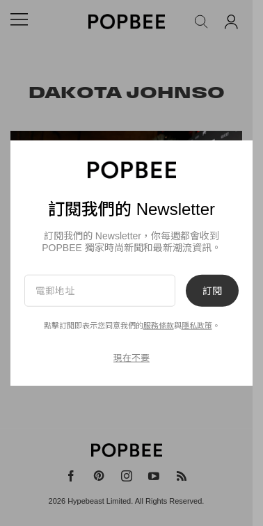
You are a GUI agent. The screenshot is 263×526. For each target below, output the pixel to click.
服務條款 (158, 325)
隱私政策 (197, 325)
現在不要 (131, 358)
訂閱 (212, 290)
